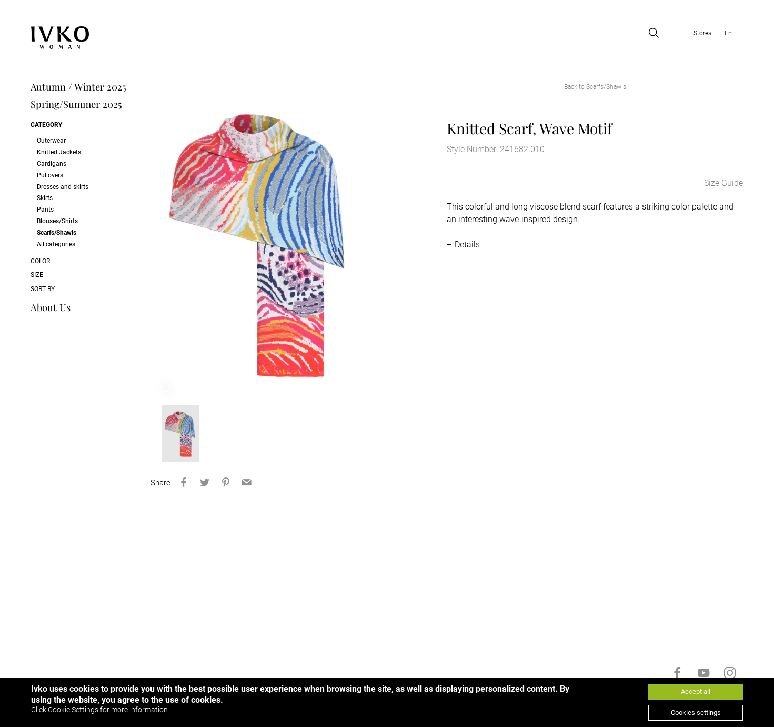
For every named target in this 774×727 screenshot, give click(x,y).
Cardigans (51, 163)
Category (46, 124)
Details (467, 245)
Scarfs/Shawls (56, 232)
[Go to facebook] (677, 676)
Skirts (45, 198)
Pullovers (50, 175)
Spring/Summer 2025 (76, 104)
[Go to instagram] (730, 676)
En (728, 33)
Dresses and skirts (62, 187)
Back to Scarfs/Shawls (595, 87)
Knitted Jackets (59, 152)
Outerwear (51, 140)
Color (40, 261)
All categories (56, 244)
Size (37, 274)
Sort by (43, 289)
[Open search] (654, 33)
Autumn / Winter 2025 (78, 87)
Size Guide (723, 183)
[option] (259, 242)
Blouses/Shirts (57, 221)
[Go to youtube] (703, 676)
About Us (51, 307)
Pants (45, 209)
